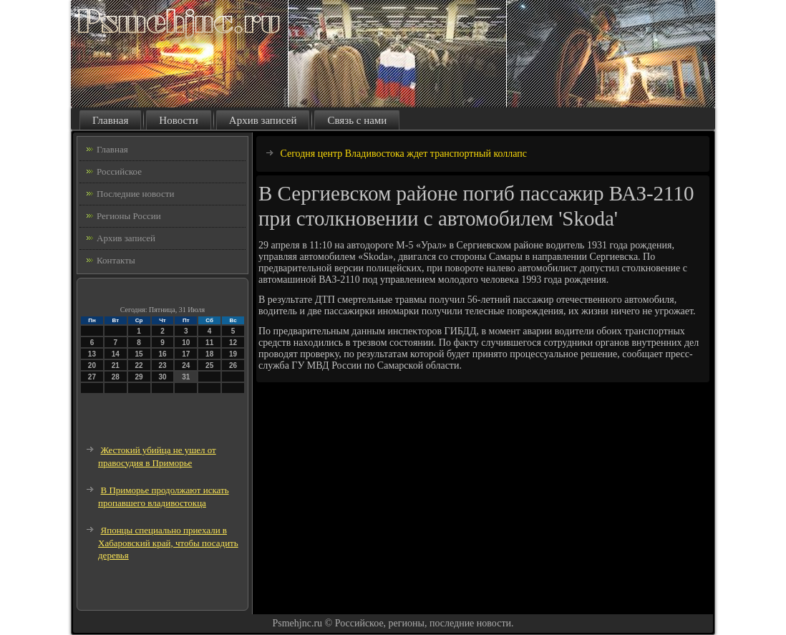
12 (233, 342)
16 (162, 354)
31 (186, 377)
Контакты (116, 260)
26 (233, 365)
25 (209, 365)
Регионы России (129, 215)
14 (116, 354)
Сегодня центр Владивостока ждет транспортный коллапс (404, 153)
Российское (119, 171)
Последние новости (135, 193)
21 (116, 365)
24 (186, 365)
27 (92, 377)
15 (139, 354)
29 (139, 377)
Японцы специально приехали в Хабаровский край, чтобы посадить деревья (168, 543)
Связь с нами (357, 120)
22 (139, 365)
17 (186, 354)
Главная (110, 120)
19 (233, 354)
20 (92, 365)
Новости (178, 120)
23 (162, 365)
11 (209, 342)
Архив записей (263, 120)
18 (209, 354)
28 (116, 377)
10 (186, 342)
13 (92, 354)
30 (162, 377)
